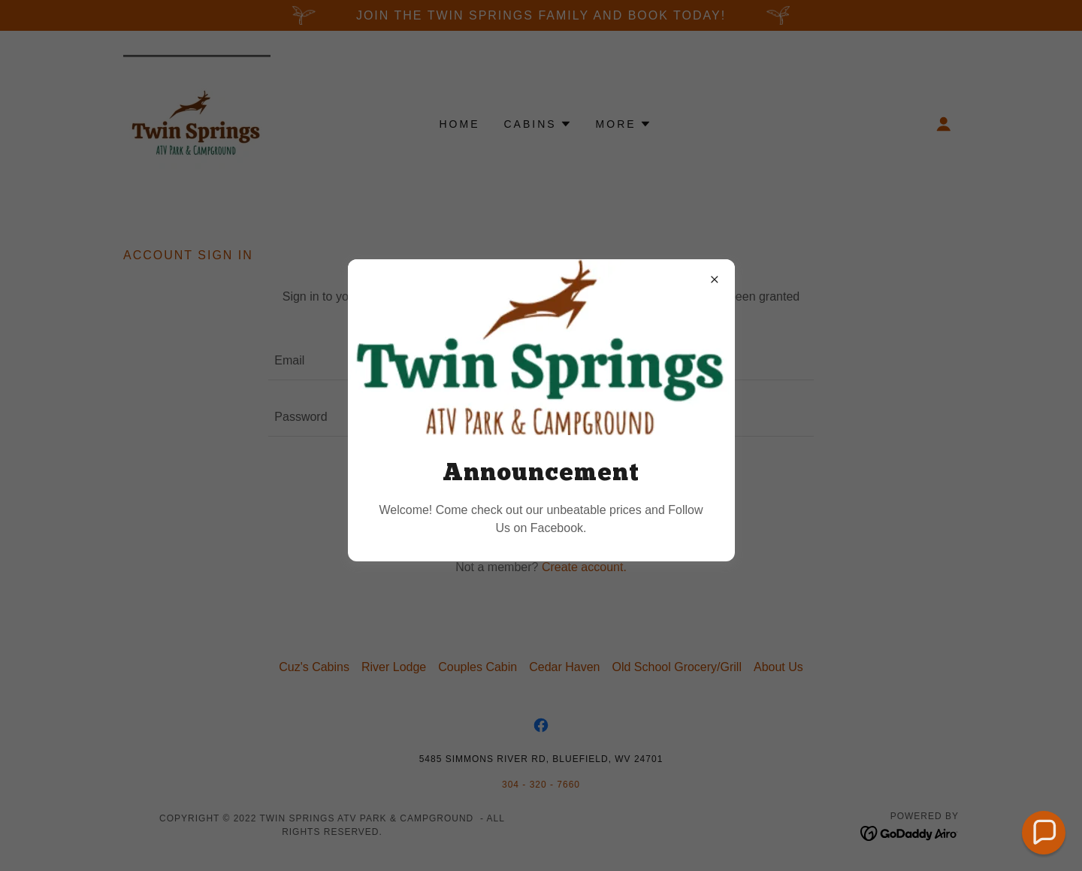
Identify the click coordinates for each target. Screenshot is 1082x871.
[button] (1044, 833)
